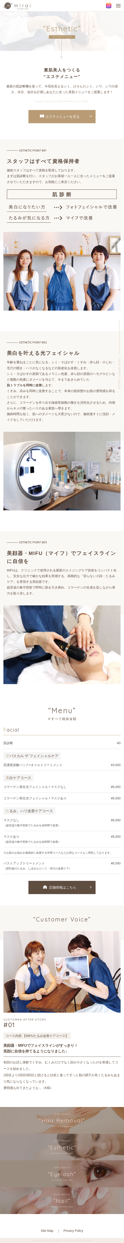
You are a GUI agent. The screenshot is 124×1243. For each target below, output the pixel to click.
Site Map (47, 1231)
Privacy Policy (73, 1231)
